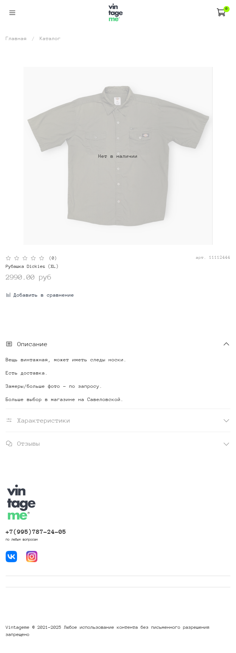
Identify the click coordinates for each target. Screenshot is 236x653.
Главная (16, 38)
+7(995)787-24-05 (36, 531)
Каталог (50, 38)
